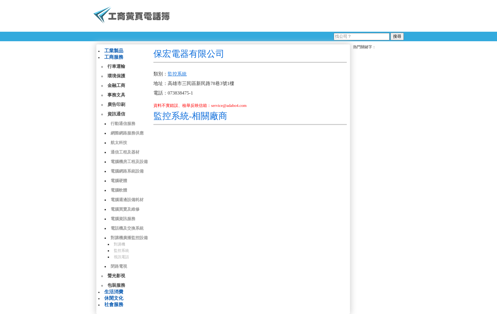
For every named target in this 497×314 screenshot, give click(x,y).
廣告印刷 (116, 104)
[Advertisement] (289, 16)
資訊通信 (116, 114)
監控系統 (121, 250)
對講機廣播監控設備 (129, 237)
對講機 (119, 244)
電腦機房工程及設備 (129, 161)
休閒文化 (113, 298)
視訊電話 (121, 257)
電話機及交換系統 (127, 228)
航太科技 (119, 142)
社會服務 (113, 304)
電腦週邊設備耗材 (127, 199)
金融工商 (116, 85)
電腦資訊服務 (123, 218)
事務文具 (116, 95)
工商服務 (113, 57)
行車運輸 (116, 66)
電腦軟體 (119, 190)
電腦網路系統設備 (127, 171)
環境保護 (116, 76)
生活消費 (113, 291)
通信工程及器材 (125, 152)
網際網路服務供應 (127, 133)
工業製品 (113, 50)
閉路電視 (119, 266)
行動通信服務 (123, 123)
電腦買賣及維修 (125, 209)
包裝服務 (116, 285)
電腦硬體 (119, 180)
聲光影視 (116, 275)
